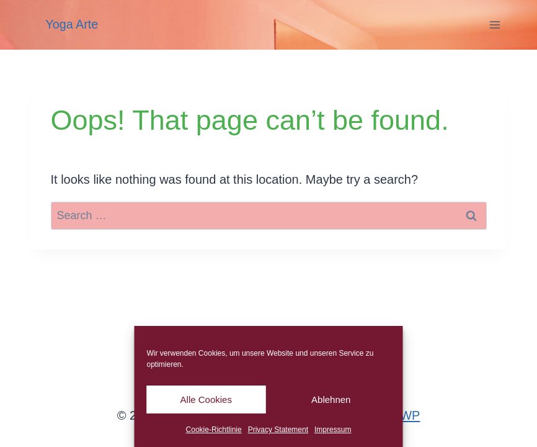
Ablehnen (330, 399)
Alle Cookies (206, 399)
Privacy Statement (278, 429)
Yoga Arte (71, 24)
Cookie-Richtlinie (214, 429)
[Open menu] (495, 24)
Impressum (332, 429)
